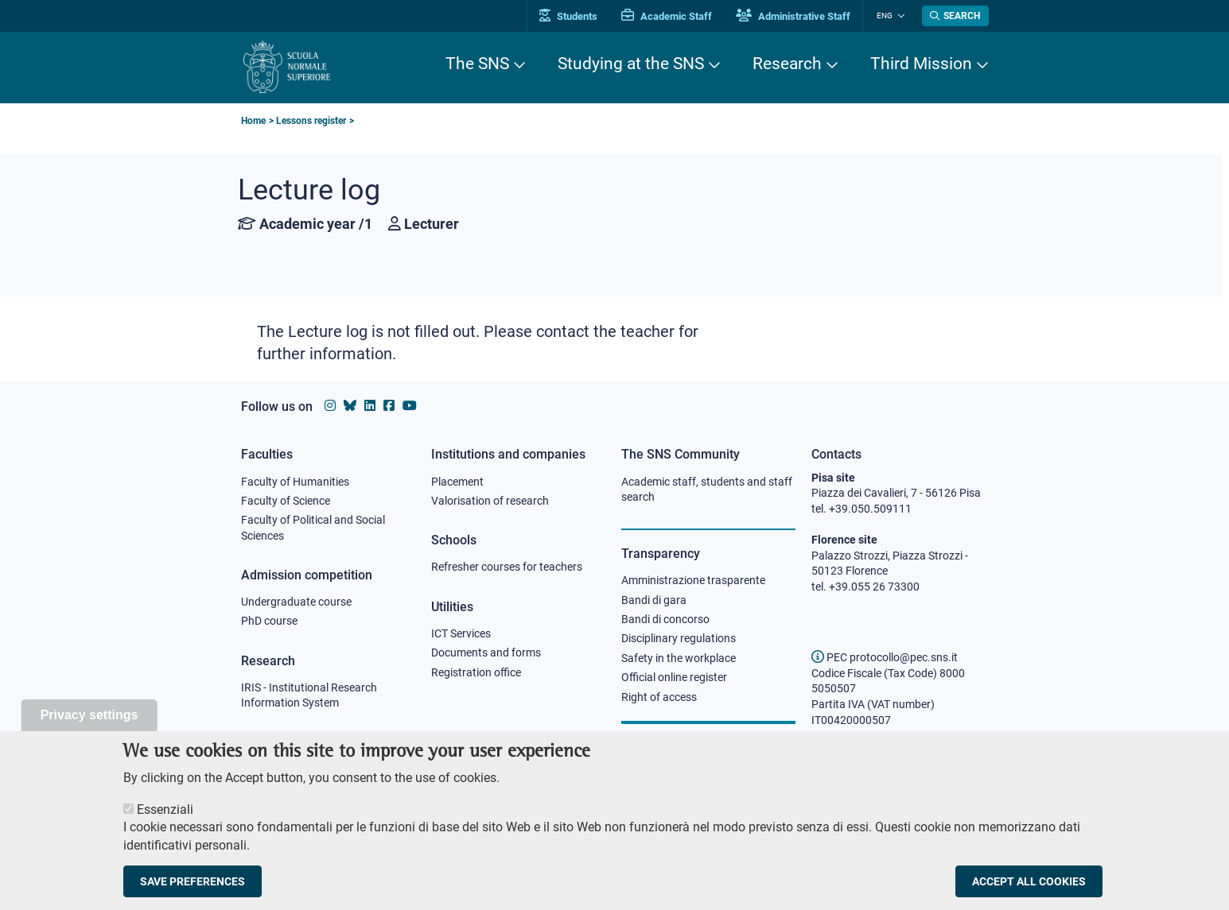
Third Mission (921, 63)
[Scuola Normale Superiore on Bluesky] (350, 405)
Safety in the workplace (678, 658)
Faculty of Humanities (295, 481)
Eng (886, 15)
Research (787, 63)
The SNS (477, 63)
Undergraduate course (296, 602)
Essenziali (165, 809)
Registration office (476, 673)
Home (253, 120)
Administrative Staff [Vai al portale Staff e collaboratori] (796, 16)
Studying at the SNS (631, 63)
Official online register (674, 678)
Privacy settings (89, 715)
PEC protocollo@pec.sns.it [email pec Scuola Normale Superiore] (884, 657)
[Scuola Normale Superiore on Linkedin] (369, 405)
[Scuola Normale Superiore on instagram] (330, 405)
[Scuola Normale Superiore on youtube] (410, 405)
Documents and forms (486, 653)
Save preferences (192, 881)
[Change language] (900, 15)
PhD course (269, 622)
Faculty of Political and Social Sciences (313, 528)
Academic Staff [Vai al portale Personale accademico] (669, 16)
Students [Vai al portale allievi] (572, 16)
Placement (457, 481)
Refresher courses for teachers (506, 567)
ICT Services (461, 634)
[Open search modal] (955, 16)
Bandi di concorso (665, 620)
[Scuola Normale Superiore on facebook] (389, 405)
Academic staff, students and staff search (706, 489)
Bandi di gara (653, 600)
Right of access (659, 697)
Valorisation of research (490, 500)
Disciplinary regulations (678, 639)
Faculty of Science (285, 500)
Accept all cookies (1029, 881)
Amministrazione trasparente (693, 581)
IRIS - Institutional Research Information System (309, 696)
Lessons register (311, 120)
